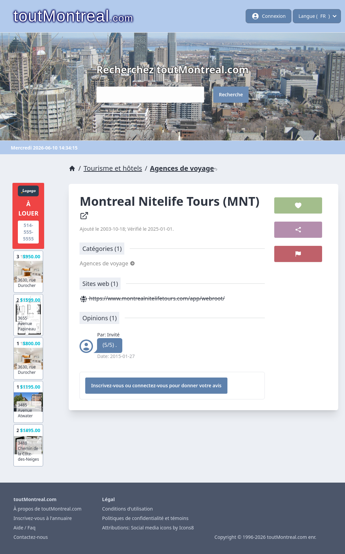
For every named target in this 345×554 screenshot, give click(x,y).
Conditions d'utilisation (127, 509)
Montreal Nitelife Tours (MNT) (171, 207)
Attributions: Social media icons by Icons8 (148, 527)
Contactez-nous (30, 537)
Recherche (231, 94)
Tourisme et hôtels (113, 168)
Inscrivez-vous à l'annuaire (42, 518)
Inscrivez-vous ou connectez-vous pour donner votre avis (156, 385)
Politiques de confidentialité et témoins (145, 518)
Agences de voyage (183, 168)
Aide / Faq (24, 527)
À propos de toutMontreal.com (47, 509)
